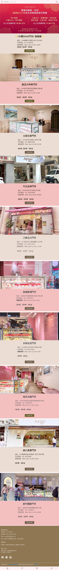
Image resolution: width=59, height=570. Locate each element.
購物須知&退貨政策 (10, 544)
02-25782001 (27, 403)
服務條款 (18, 544)
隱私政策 (22, 544)
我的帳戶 (3, 544)
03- (23, 456)
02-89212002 (29, 349)
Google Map (29, 101)
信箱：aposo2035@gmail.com (8, 536)
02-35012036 (30, 244)
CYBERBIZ (36, 564)
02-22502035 (28, 298)
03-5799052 (29, 510)
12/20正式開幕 (29, 50)
